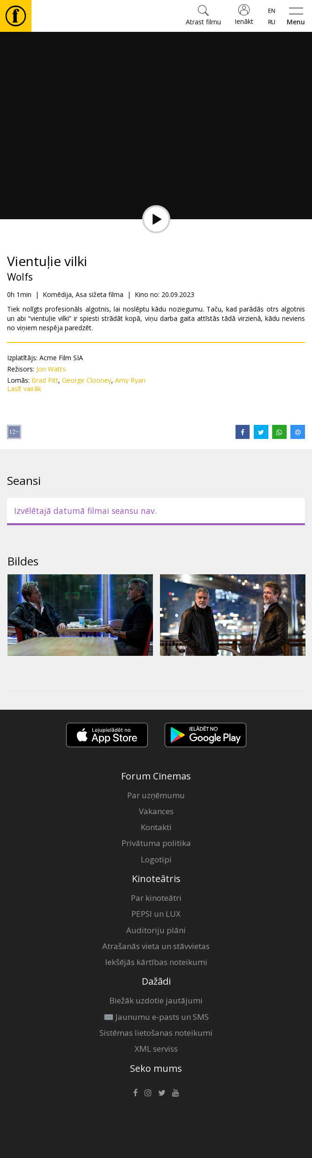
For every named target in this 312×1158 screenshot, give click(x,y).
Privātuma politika (156, 843)
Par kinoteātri (156, 897)
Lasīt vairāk (24, 388)
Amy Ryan (130, 380)
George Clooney (86, 380)
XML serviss (156, 1048)
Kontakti (156, 827)
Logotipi (156, 859)
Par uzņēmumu (156, 795)
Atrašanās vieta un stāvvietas (156, 946)
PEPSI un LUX (156, 913)
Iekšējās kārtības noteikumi (156, 962)
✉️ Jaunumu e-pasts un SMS (156, 1016)
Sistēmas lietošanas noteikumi (156, 1032)
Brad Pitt (44, 380)
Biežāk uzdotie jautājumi (156, 1000)
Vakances (156, 811)
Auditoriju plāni (156, 930)
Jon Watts (51, 368)
